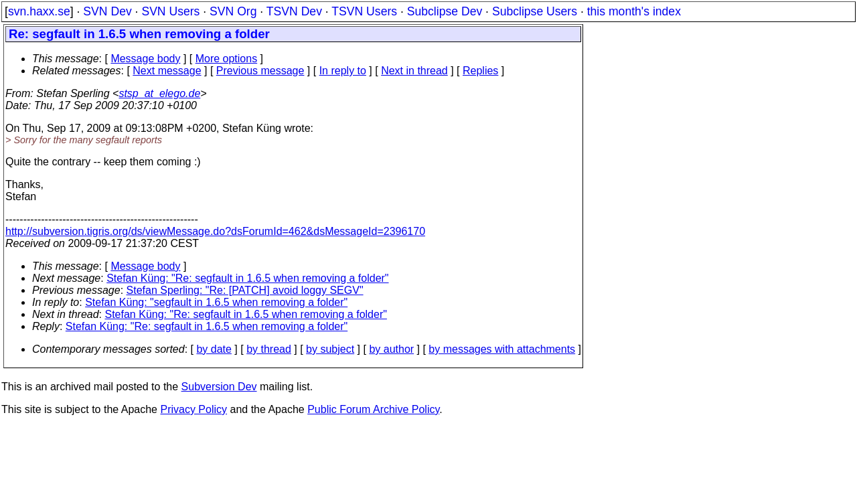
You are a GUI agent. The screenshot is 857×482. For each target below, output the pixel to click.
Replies (480, 70)
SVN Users (170, 11)
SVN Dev (107, 11)
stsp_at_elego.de (159, 93)
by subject (330, 349)
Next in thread (414, 70)
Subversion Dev (219, 386)
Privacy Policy (193, 409)
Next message (167, 70)
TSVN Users (364, 11)
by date (213, 349)
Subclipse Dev (444, 11)
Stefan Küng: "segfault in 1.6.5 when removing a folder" (216, 302)
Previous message (260, 70)
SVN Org (233, 11)
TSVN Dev (294, 11)
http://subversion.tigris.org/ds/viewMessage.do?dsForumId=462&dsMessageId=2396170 (215, 231)
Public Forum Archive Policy (373, 409)
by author (391, 349)
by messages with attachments (501, 349)
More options (227, 58)
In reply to (342, 70)
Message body (145, 58)
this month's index (634, 11)
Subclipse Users (534, 11)
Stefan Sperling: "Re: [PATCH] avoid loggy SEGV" (245, 290)
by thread (268, 349)
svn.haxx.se (39, 11)
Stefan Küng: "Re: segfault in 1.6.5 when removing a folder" (247, 278)
